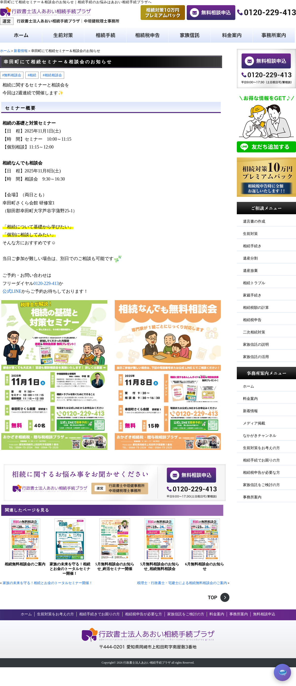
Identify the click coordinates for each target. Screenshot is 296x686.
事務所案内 (252, 497)
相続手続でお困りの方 (261, 460)
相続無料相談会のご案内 (25, 564)
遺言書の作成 (254, 221)
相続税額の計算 (256, 308)
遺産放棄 (250, 271)
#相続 (32, 75)
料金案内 (250, 399)
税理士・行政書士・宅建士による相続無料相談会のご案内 (182, 583)
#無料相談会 (11, 75)
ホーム (5, 51)
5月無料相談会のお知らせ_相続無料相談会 (159, 566)
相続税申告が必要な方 (261, 472)
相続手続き (252, 246)
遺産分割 (250, 258)
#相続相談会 (52, 75)
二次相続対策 (254, 332)
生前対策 (250, 234)
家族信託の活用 (256, 357)
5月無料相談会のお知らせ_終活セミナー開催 (114, 566)
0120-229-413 (46, 283)
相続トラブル (254, 283)
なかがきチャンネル (259, 436)
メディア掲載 (254, 423)
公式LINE (11, 291)
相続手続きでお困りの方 (99, 614)
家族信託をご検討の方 (261, 485)
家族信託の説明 (256, 344)
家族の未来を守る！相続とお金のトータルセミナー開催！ (70, 568)
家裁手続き (252, 295)
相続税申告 (252, 320)
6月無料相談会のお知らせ (204, 566)
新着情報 (21, 51)
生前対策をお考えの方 (261, 448)
